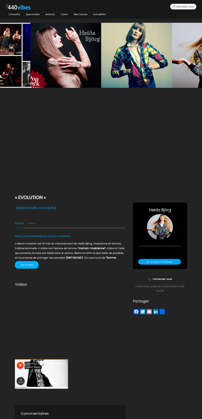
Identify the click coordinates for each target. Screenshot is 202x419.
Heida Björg (160, 210)
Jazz (41, 208)
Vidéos (31, 223)
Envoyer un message (159, 261)
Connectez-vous (160, 279)
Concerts (14, 14)
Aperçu (19, 223)
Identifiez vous (183, 6)
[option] (136, 55)
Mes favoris (80, 14)
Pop (47, 208)
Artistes (50, 14)
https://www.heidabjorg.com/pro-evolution (43, 236)
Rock (54, 208)
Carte (64, 14)
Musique (21, 208)
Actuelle (32, 208)
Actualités (99, 14)
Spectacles (33, 14)
